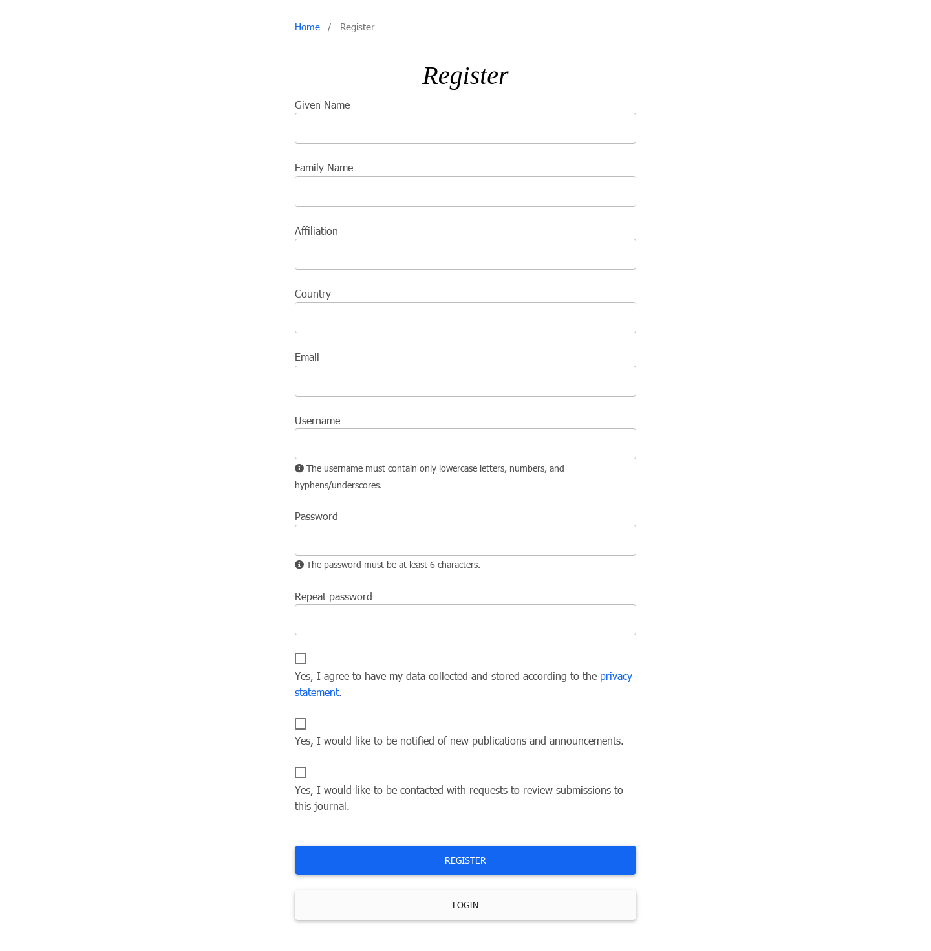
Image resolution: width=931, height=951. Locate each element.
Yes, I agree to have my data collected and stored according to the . (463, 684)
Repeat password (333, 596)
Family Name (324, 167)
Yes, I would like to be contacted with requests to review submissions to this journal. (459, 798)
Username (317, 420)
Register (465, 860)
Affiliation (316, 231)
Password (316, 516)
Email (307, 357)
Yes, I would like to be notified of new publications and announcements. (459, 740)
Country (313, 293)
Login (465, 905)
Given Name (322, 104)
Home (307, 26)
